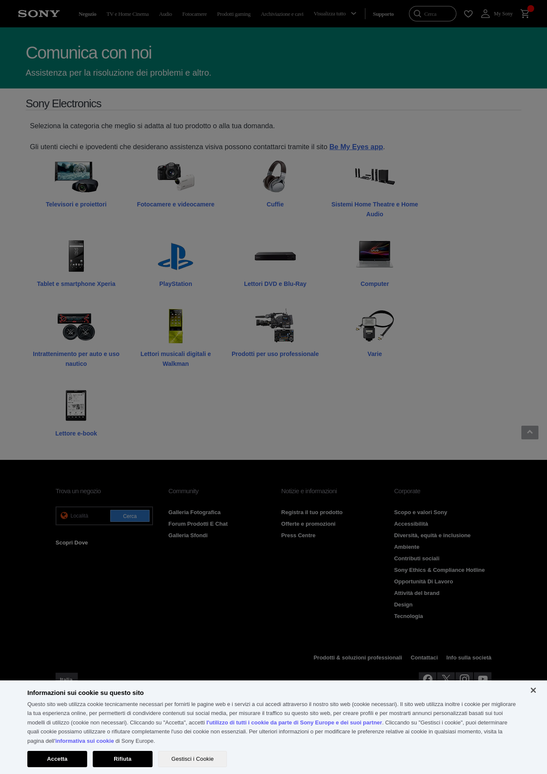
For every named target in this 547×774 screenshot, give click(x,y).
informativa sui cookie (84, 741)
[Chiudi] (533, 690)
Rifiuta (122, 759)
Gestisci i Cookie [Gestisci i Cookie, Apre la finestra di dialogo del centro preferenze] (192, 759)
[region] (273, 727)
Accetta (57, 759)
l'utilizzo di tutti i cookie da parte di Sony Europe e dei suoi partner (294, 722)
